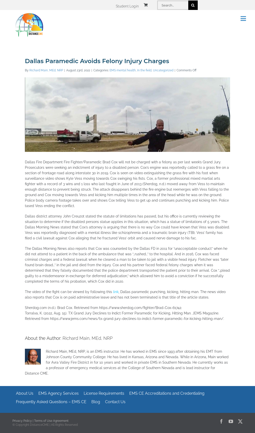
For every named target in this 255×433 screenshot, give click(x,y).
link (115, 292)
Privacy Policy (22, 421)
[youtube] (231, 421)
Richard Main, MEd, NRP (46, 70)
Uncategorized (163, 70)
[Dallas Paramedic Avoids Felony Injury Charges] (127, 134)
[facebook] (221, 421)
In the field (144, 70)
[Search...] (172, 5)
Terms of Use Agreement (51, 421)
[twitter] (240, 421)
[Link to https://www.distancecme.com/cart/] (146, 5)
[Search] (193, 5)
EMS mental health (123, 70)
